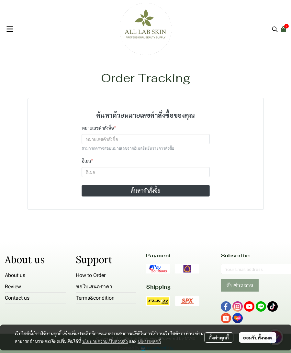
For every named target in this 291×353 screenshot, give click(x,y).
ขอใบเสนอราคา (94, 286)
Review (13, 286)
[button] (274, 29)
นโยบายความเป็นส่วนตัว (105, 341)
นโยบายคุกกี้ (149, 341)
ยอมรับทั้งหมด (257, 337)
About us (15, 275)
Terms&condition (95, 298)
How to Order (91, 275)
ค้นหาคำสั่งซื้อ (145, 190)
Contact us (17, 298)
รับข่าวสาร (239, 285)
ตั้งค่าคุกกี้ (218, 337)
